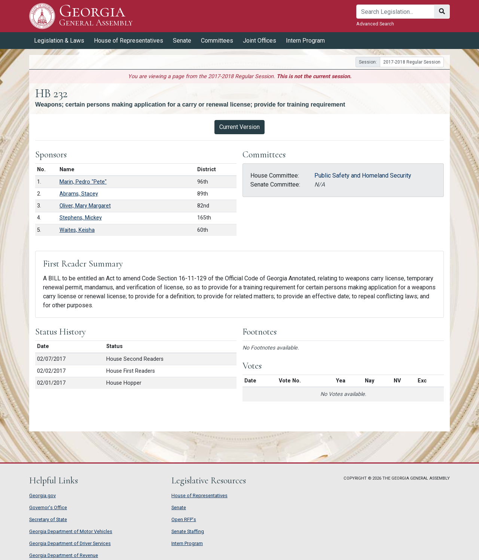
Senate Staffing (187, 531)
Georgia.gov (42, 495)
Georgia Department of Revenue (63, 555)
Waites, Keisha (77, 230)
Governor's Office (48, 507)
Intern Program (305, 40)
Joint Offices (259, 40)
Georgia (96, 16)
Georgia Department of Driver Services (70, 543)
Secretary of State (48, 519)
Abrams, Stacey (79, 194)
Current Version (239, 126)
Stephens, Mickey (81, 218)
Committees (217, 40)
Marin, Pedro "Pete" (83, 182)
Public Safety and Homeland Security (362, 175)
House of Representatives (128, 40)
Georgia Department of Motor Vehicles (70, 531)
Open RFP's (183, 519)
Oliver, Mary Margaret (85, 206)
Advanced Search (375, 24)
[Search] (395, 11)
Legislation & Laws (59, 40)
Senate (182, 40)
